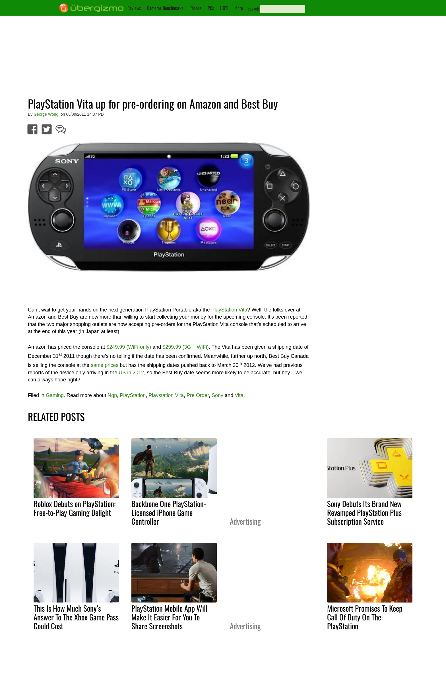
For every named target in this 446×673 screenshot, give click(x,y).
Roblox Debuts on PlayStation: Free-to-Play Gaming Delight (74, 508)
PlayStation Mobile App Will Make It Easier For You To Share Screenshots (169, 617)
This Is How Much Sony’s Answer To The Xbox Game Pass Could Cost (76, 617)
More (238, 8)
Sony (217, 395)
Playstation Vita (166, 395)
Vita (239, 395)
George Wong (46, 114)
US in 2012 (131, 372)
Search (253, 8)
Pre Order (198, 395)
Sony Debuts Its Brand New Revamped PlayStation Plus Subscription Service (364, 512)
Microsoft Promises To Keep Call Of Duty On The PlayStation (364, 617)
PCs (211, 8)
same (97, 365)
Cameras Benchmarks (165, 8)
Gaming (55, 395)
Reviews (134, 8)
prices (111, 365)
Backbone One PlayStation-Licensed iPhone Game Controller (168, 512)
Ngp (112, 395)
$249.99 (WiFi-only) (128, 347)
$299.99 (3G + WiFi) (185, 347)
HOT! (224, 8)
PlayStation (133, 395)
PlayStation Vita (229, 310)
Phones (195, 8)
